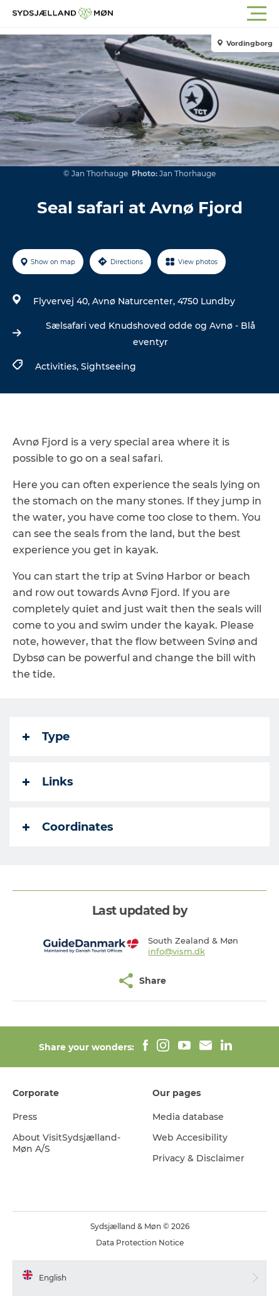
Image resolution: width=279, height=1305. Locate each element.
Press (25, 1116)
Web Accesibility (190, 1137)
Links (48, 782)
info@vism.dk (176, 951)
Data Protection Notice (140, 1242)
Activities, (58, 366)
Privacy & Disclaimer (198, 1158)
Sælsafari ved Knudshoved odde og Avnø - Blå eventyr (150, 334)
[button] (195, 13)
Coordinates (68, 827)
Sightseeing (108, 366)
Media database (188, 1116)
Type (46, 736)
